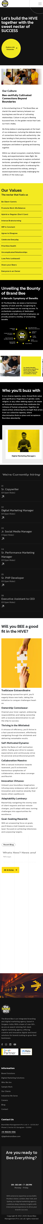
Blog (3, 1104)
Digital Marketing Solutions (12, 1077)
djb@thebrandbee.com (10, 1136)
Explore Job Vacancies (9, 45)
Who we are (6, 1082)
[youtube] (15, 1044)
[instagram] (6, 1044)
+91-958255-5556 (8, 1131)
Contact (4, 1109)
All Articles (10, 870)
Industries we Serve (9, 1095)
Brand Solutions (8, 1073)
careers (4, 1100)
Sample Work (6, 1086)
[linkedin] (10, 1044)
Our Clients (6, 1091)
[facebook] (2, 1044)
